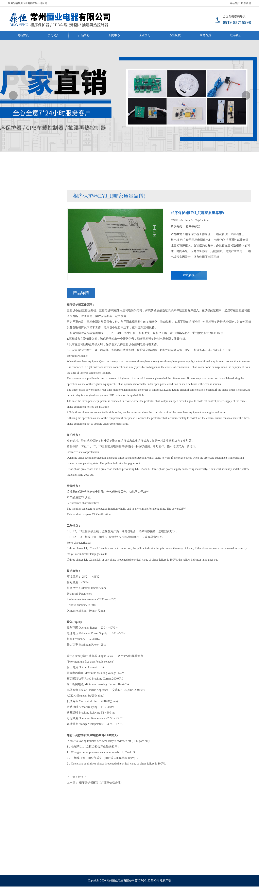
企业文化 (144, 35)
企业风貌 (175, 35)
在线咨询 (188, 275)
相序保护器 (193, 226)
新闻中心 (114, 35)
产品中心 (83, 35)
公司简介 (53, 35)
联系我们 (246, 3)
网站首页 (235, 3)
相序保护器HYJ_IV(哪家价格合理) (99, 782)
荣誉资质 (205, 35)
